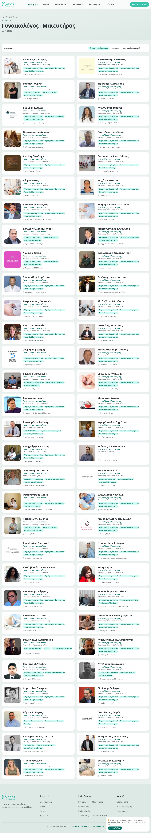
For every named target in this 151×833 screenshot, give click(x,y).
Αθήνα (42, 806)
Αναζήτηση (33, 4)
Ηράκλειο (44, 815)
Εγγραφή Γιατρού (139, 4)
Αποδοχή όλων (115, 828)
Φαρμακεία (78, 4)
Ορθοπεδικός (84, 811)
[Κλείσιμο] (147, 819)
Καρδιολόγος (84, 806)
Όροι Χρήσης (122, 802)
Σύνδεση (110, 4)
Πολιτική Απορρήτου (125, 806)
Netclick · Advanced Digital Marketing (89, 826)
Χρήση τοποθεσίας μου (99, 48)
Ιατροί (46, 4)
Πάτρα (42, 811)
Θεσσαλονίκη (46, 802)
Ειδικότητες (60, 4)
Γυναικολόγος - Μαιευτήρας (90, 802)
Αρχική (4, 17)
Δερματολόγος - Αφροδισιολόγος (92, 815)
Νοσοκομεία (94, 4)
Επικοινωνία (121, 811)
